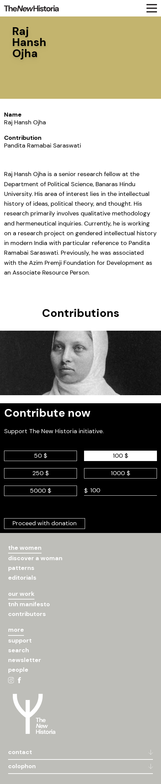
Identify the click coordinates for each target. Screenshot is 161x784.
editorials (22, 578)
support (20, 640)
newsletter (24, 660)
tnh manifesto (29, 604)
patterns (21, 568)
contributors (27, 614)
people (18, 670)
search (18, 650)
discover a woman (35, 558)
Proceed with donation (44, 523)
